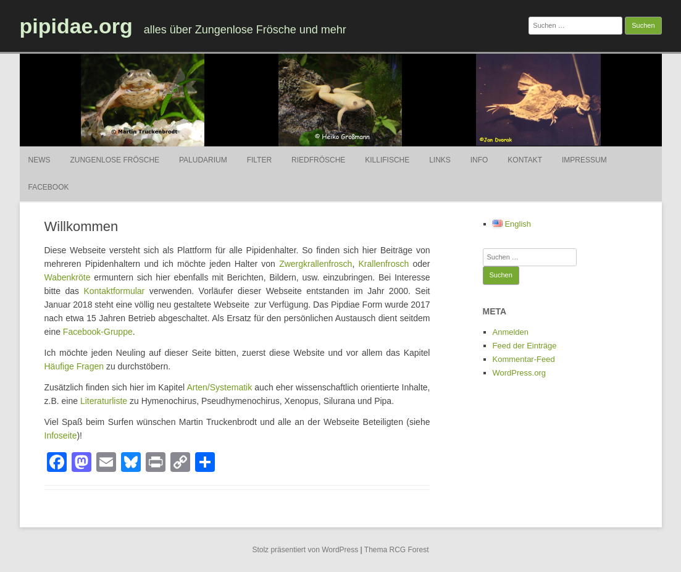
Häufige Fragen (74, 366)
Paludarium (203, 160)
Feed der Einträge (525, 345)
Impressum (584, 160)
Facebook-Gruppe (98, 332)
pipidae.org (76, 26)
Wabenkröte (67, 277)
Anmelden (511, 332)
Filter (259, 160)
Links (440, 160)
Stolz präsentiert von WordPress (305, 549)
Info (479, 160)
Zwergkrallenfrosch (315, 264)
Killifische (387, 160)
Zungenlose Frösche (114, 160)
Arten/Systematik (219, 387)
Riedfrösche (318, 160)
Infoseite (60, 435)
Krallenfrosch (384, 264)
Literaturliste (103, 401)
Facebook (48, 187)
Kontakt (525, 160)
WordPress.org (519, 372)
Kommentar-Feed (524, 359)
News (39, 160)
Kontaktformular (113, 291)
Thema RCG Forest (396, 549)
